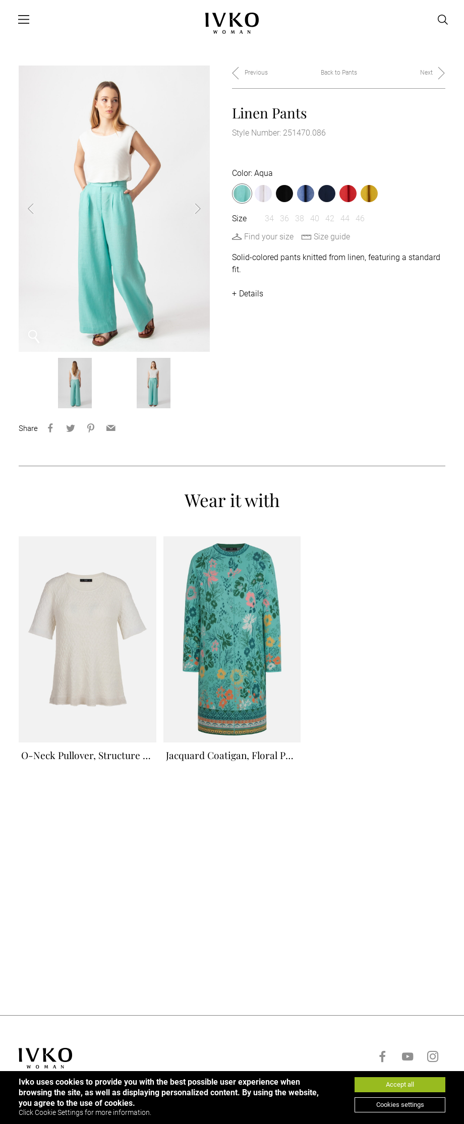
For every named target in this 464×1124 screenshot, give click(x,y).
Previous (256, 72)
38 (299, 218)
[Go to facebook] (382, 1064)
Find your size (269, 236)
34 (269, 218)
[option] (114, 209)
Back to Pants (339, 72)
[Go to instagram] (432, 1064)
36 (284, 218)
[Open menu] (24, 20)
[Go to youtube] (407, 1064)
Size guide (332, 236)
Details (251, 293)
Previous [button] (39, 208)
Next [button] (189, 208)
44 (345, 218)
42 (329, 218)
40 (314, 218)
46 (360, 218)
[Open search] (443, 20)
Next (426, 72)
